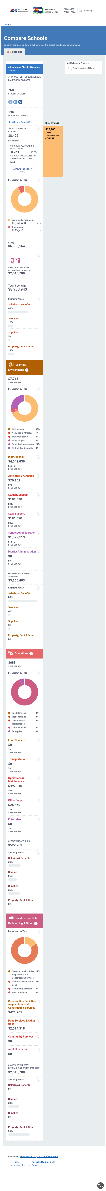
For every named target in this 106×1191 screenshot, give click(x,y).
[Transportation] (38, 759)
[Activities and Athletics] (38, 475)
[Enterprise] (38, 819)
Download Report (22, 170)
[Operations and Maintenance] (38, 778)
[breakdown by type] (38, 389)
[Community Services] (38, 1036)
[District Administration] (38, 551)
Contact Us (37, 1165)
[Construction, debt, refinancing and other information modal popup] (35, 923)
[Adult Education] (38, 1049)
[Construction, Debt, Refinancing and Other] (38, 255)
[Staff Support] (38, 513)
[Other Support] (38, 800)
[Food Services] (38, 740)
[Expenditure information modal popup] (38, 180)
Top (100, 1185)
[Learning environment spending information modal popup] (26, 370)
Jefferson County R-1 (20, 122)
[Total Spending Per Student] (38, 129)
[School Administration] (38, 532)
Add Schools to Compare (78, 63)
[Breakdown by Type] (38, 673)
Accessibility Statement (43, 1162)
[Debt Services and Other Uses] (38, 1020)
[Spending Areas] (38, 588)
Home (8, 24)
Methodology (20, 1165)
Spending (14, 51)
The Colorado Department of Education (39, 1156)
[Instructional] (38, 457)
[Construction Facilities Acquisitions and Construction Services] (38, 1001)
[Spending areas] (38, 299)
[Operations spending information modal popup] (31, 653)
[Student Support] (38, 494)
